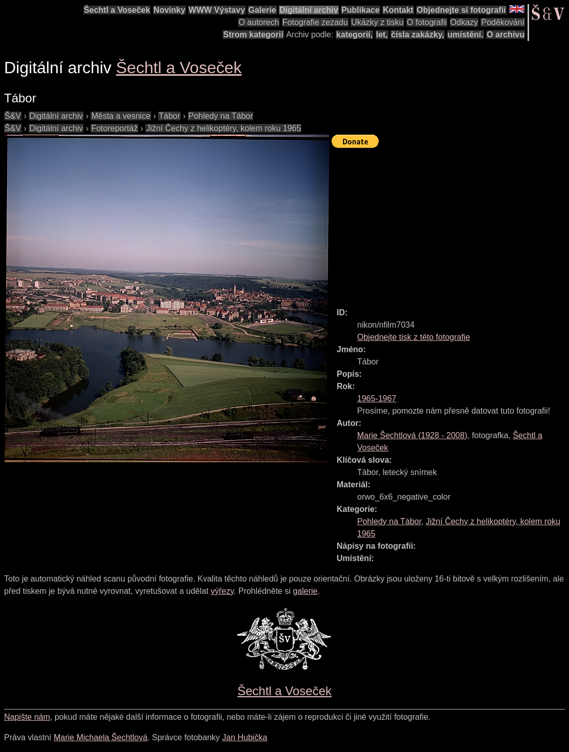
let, (382, 34)
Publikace (360, 10)
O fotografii (427, 22)
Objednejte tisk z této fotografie (413, 337)
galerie (305, 591)
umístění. (466, 34)
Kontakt (398, 10)
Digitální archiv (308, 10)
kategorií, (354, 34)
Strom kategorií (253, 34)
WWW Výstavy (217, 10)
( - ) (412, 435)
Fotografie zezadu (315, 22)
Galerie (262, 10)
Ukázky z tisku (377, 22)
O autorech (258, 22)
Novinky (169, 10)
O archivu (505, 34)
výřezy (222, 591)
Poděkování (502, 22)
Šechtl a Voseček (117, 10)
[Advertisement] (450, 223)
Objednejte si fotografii (461, 10)
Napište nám (27, 717)
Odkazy (464, 22)
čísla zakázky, (417, 34)
